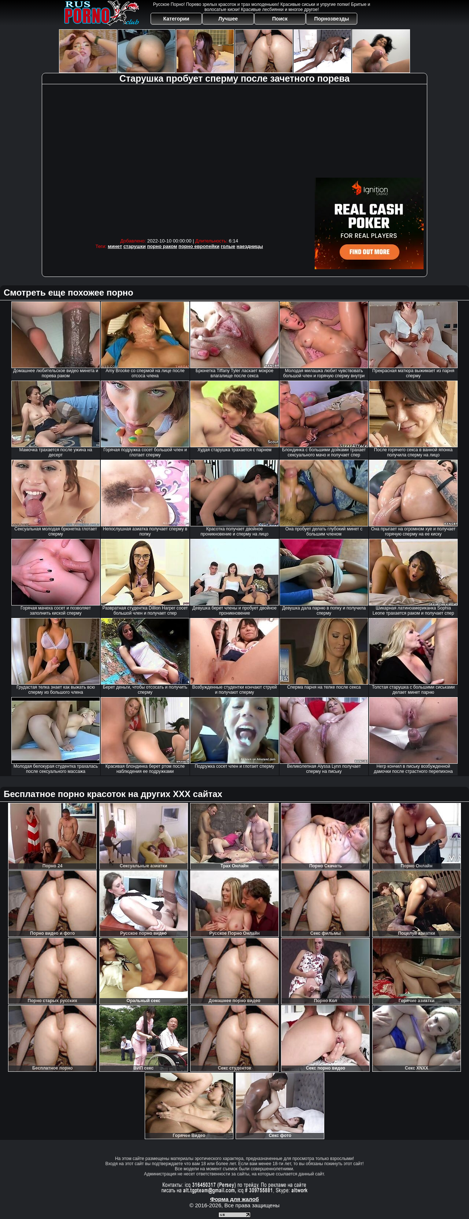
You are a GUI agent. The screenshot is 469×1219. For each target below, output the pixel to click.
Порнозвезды (331, 19)
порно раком (162, 246)
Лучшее (228, 19)
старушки (134, 246)
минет (115, 246)
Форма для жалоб (234, 1199)
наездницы (250, 246)
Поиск (280, 19)
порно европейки (198, 246)
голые (228, 246)
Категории (176, 19)
